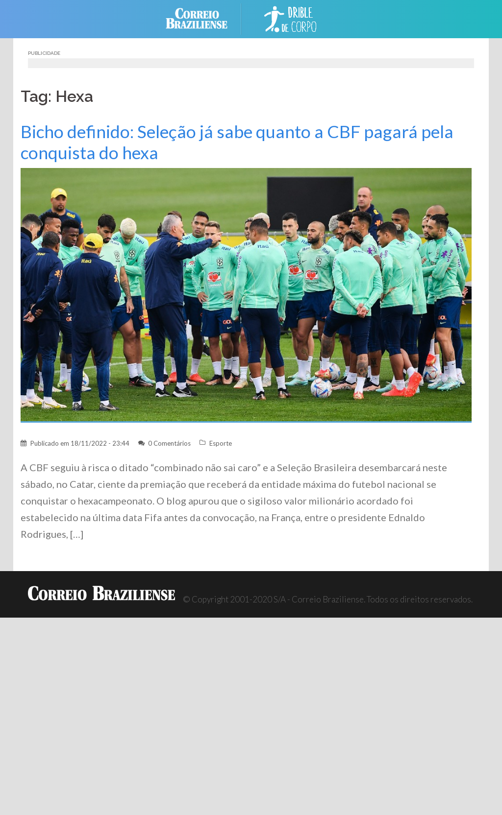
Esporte (220, 443)
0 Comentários (169, 443)
